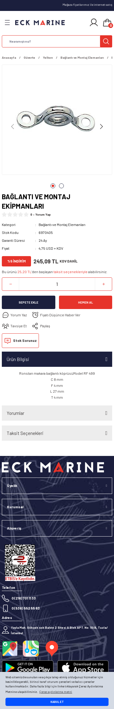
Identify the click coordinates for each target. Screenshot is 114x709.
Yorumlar (15, 413)
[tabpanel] (57, 120)
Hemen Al (85, 302)
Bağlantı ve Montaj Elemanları (62, 224)
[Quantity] (57, 284)
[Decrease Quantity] (10, 284)
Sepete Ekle (28, 302)
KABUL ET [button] (57, 702)
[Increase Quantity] (103, 284)
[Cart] (107, 23)
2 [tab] (61, 185)
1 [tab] (52, 185)
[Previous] (12, 126)
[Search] (57, 41)
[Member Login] (94, 22)
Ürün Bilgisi (18, 359)
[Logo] (40, 22)
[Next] (101, 126)
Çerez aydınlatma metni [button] (55, 691)
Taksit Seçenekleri (25, 433)
